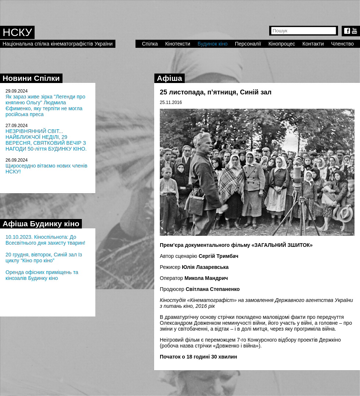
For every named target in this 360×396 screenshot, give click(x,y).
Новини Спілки (31, 78)
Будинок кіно (213, 44)
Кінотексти (177, 44)
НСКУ (17, 32)
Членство (342, 44)
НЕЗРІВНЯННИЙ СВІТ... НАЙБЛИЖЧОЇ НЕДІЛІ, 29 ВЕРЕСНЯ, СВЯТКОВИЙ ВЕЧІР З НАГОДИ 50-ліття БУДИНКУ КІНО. (46, 140)
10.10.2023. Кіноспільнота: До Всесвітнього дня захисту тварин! (45, 240)
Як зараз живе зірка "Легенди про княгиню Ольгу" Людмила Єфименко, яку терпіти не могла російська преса (45, 105)
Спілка (150, 44)
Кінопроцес (282, 44)
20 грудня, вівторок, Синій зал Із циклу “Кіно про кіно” (44, 257)
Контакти (313, 44)
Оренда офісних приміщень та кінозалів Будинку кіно (42, 275)
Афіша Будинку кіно (41, 223)
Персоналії (248, 44)
